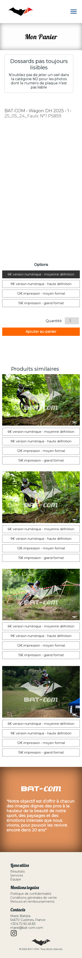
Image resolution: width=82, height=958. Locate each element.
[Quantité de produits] (72, 320)
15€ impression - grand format (41, 303)
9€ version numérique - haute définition (41, 284)
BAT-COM (14, 110)
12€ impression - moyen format (41, 294)
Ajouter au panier (41, 332)
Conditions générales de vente (33, 898)
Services (16, 875)
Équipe (15, 879)
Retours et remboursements (32, 902)
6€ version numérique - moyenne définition (41, 274)
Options (41, 265)
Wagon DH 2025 (46, 110)
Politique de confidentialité (30, 894)
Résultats (17, 871)
